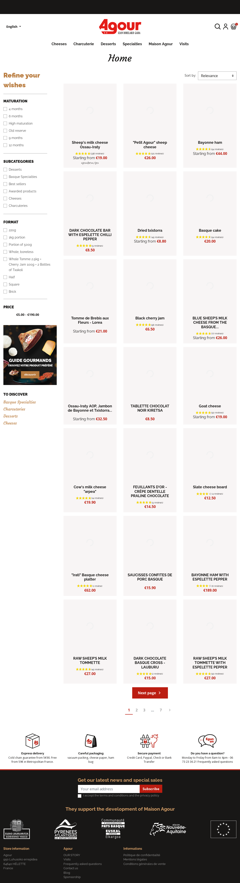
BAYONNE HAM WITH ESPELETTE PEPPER (210, 577)
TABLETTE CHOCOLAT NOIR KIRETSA (150, 408)
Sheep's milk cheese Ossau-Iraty (90, 144)
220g (12, 230)
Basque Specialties (23, 177)
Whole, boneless (21, 252)
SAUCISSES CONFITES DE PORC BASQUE (150, 577)
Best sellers (17, 184)
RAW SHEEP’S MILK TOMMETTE (90, 660)
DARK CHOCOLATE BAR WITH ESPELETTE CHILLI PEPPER (90, 234)
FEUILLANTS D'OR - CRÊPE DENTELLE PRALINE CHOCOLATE (150, 491)
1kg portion (17, 237)
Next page (150, 693)
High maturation (21, 123)
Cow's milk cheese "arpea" (90, 489)
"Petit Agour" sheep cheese (150, 144)
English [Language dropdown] (12, 26)
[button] (218, 27)
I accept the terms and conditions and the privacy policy (121, 795)
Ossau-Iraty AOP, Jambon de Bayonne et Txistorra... (90, 408)
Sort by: (190, 75)
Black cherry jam (150, 318)
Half (12, 277)
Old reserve (17, 130)
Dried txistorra (150, 230)
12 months (16, 145)
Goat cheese (210, 406)
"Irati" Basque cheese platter (90, 577)
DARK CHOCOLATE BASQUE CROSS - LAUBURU (150, 662)
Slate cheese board (210, 487)
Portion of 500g (20, 244)
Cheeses (15, 198)
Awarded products (22, 191)
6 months (16, 116)
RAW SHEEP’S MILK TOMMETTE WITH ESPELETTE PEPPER (210, 662)
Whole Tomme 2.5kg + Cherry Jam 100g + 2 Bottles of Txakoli (29, 264)
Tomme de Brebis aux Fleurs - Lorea (90, 320)
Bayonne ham (210, 142)
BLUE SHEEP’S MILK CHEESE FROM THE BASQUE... (210, 322)
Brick (12, 291)
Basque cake (210, 230)
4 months (16, 109)
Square (14, 284)
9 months (16, 138)
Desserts (15, 169)
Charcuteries (18, 206)
